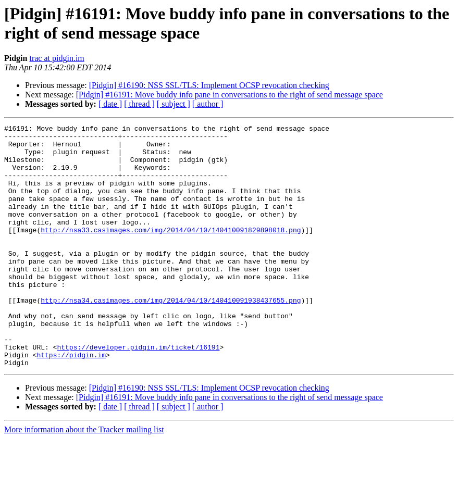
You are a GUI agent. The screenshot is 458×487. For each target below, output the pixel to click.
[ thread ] (139, 103)
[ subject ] (173, 103)
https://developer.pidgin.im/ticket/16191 (138, 392)
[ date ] (110, 103)
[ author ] (208, 103)
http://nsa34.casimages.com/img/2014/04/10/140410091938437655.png (171, 336)
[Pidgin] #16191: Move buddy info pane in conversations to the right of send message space (229, 94)
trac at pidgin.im (56, 58)
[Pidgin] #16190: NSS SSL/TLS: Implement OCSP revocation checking (209, 85)
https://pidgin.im (71, 401)
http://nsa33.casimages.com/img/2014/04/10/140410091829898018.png (171, 251)
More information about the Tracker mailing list (84, 477)
